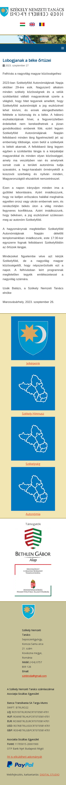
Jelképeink (33, 340)
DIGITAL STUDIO (49, 774)
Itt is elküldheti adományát (24, 757)
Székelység (33, 441)
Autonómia (33, 491)
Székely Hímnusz (33, 391)
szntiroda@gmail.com (34, 676)
